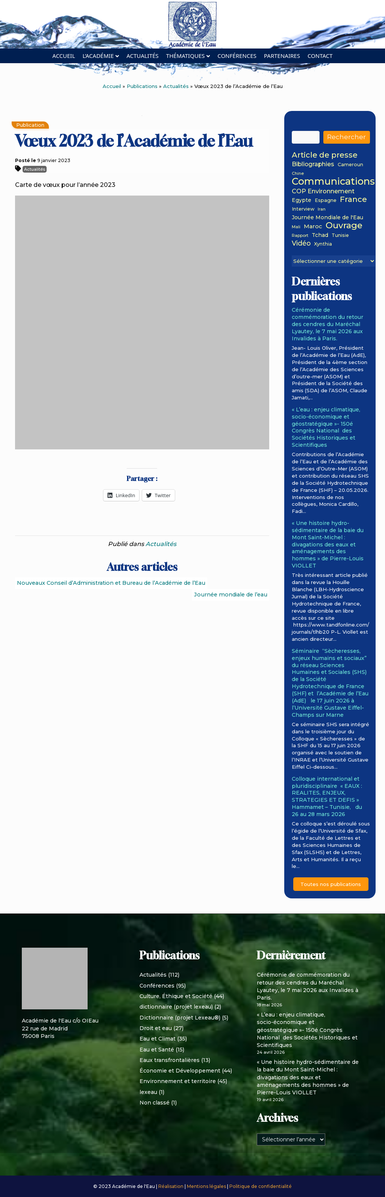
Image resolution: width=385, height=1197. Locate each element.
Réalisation (171, 1186)
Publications (142, 86)
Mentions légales (207, 1186)
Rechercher (346, 137)
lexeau (148, 1092)
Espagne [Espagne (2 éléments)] (325, 200)
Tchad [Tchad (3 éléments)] (320, 235)
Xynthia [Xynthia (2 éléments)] (323, 244)
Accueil (63, 55)
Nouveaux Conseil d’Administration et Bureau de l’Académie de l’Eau (111, 583)
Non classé (154, 1102)
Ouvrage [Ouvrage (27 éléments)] (344, 225)
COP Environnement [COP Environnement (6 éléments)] (323, 191)
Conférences (236, 55)
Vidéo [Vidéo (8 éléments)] (301, 243)
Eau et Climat (157, 1038)
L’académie (98, 55)
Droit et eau (155, 1028)
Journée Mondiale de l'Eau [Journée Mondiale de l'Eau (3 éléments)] (327, 217)
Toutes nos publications (330, 884)
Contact (320, 55)
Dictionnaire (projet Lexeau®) (179, 1017)
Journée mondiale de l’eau (230, 594)
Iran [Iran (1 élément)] (322, 209)
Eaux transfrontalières (169, 1060)
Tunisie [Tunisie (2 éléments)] (340, 235)
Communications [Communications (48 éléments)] (333, 181)
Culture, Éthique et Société (175, 996)
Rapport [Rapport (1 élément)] (300, 236)
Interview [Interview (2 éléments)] (303, 209)
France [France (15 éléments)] (353, 199)
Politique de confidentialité (260, 1186)
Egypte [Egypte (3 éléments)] (301, 200)
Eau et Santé (156, 1049)
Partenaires (282, 55)
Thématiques (185, 55)
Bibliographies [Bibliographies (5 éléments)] (313, 164)
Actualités (142, 55)
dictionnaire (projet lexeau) (176, 1006)
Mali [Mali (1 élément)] (296, 227)
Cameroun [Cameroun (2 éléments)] (350, 165)
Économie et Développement (179, 1070)
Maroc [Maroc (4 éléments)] (313, 227)
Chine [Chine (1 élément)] (298, 174)
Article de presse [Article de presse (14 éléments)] (325, 155)
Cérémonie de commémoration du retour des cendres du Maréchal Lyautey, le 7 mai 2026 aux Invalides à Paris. (327, 323)
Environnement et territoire (177, 1081)
